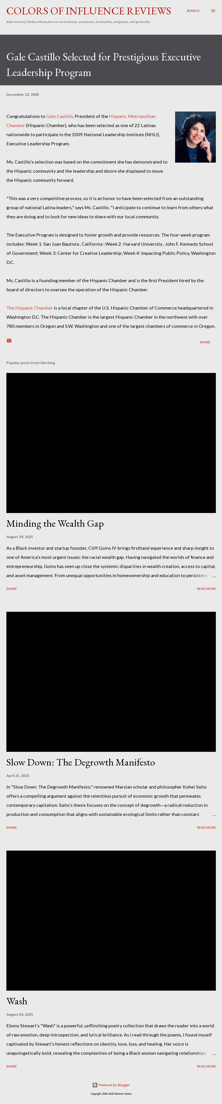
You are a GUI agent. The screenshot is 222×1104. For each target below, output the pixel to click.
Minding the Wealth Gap (55, 523)
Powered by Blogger (111, 1085)
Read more (206, 589)
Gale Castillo (59, 116)
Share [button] (205, 342)
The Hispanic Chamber (29, 307)
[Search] (193, 10)
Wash (16, 1000)
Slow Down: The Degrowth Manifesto (80, 761)
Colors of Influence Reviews (88, 11)
